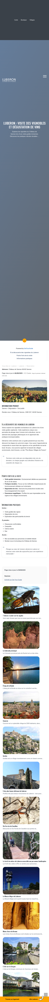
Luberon (14, 366)
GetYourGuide (28, 348)
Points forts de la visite (24, 355)
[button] (45, 77)
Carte (16, 20)
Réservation (30, 366)
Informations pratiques (24, 358)
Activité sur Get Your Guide (13, 580)
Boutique (24, 20)
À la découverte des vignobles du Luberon (24, 352)
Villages (32, 20)
